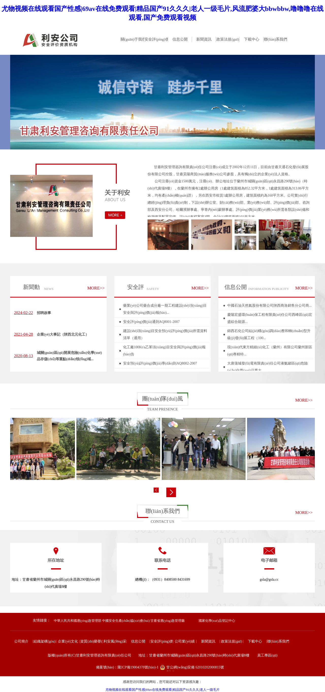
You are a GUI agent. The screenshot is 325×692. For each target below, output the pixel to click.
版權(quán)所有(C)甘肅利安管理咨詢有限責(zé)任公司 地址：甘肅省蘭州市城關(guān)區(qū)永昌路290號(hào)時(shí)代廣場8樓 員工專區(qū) (163, 655)
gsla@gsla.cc (269, 579)
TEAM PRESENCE (162, 409)
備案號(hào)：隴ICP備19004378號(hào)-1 (127, 667)
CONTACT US (162, 522)
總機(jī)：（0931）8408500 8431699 (162, 579)
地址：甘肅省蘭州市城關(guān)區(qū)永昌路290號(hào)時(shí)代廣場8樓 (56, 583)
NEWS (49, 289)
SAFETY (153, 289)
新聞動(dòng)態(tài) (29, 289)
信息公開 (235, 287)
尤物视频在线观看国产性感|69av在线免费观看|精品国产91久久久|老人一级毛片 (162, 689)
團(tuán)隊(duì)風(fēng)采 (162, 400)
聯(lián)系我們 (162, 511)
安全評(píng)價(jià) (130, 289)
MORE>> (96, 288)
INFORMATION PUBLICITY (268, 289)
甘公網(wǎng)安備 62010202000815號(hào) (195, 668)
